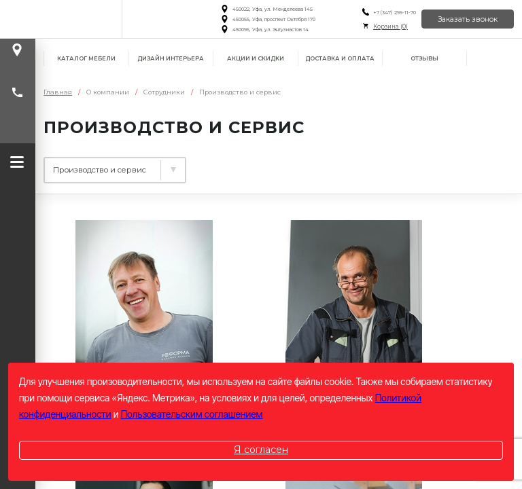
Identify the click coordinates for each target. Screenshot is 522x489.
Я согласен (261, 449)
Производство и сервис (124, 190)
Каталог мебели (86, 58)
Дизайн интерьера (170, 58)
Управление (148, 165)
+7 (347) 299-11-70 (393, 13)
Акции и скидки (255, 58)
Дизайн (64, 165)
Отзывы (424, 58)
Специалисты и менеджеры (287, 165)
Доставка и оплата (340, 58)
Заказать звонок (468, 19)
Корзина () (389, 26)
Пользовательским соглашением (192, 414)
